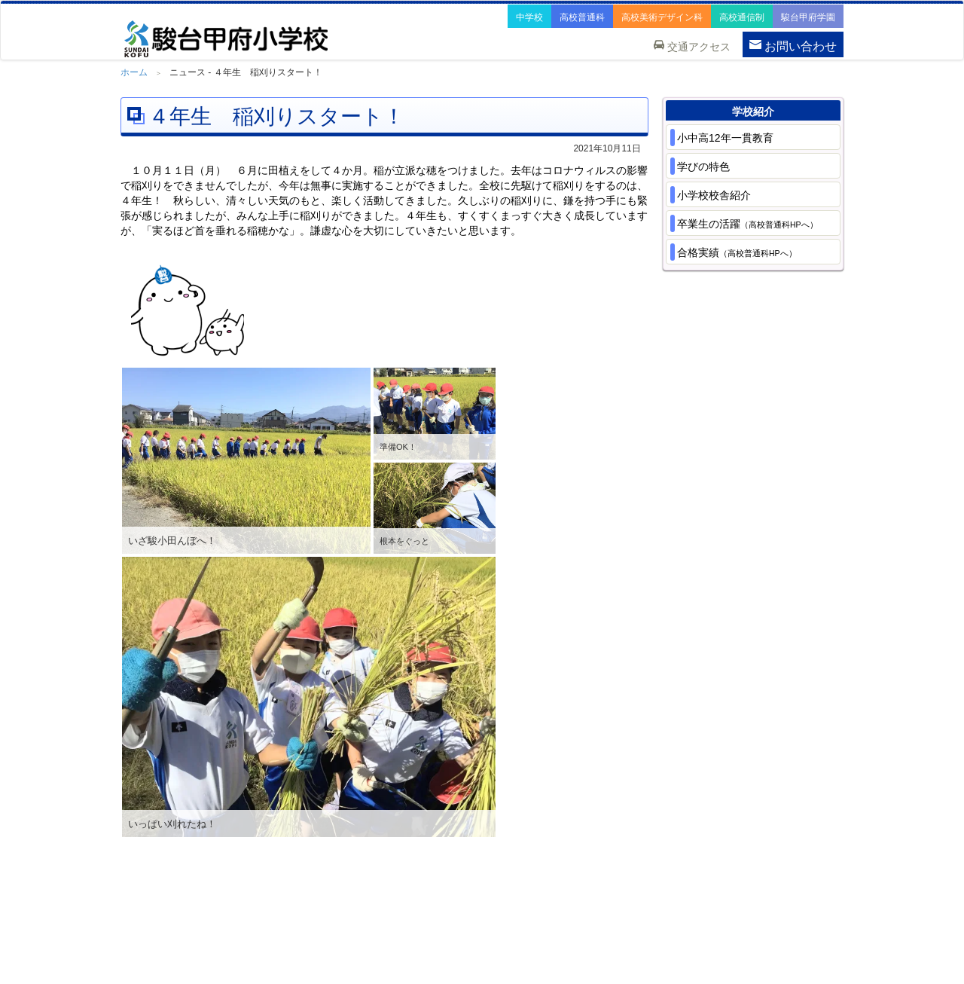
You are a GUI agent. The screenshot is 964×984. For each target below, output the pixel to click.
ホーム (134, 72)
